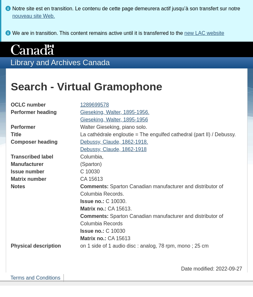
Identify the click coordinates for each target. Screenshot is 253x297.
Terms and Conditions (36, 278)
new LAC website (204, 33)
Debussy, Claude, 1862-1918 (113, 149)
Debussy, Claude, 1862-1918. (114, 142)
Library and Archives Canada (60, 62)
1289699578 (94, 105)
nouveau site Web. (33, 16)
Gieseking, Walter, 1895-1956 (114, 119)
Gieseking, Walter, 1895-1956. (115, 112)
